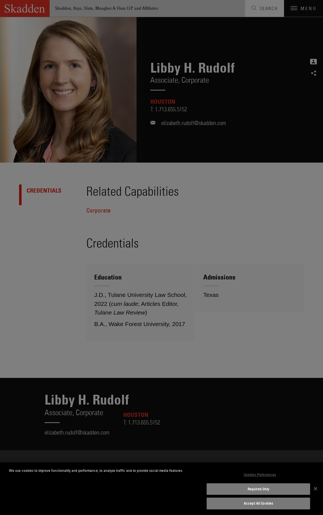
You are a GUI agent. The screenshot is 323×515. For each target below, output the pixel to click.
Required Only (258, 489)
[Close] (315, 488)
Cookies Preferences (260, 474)
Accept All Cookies (258, 503)
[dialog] (161, 488)
